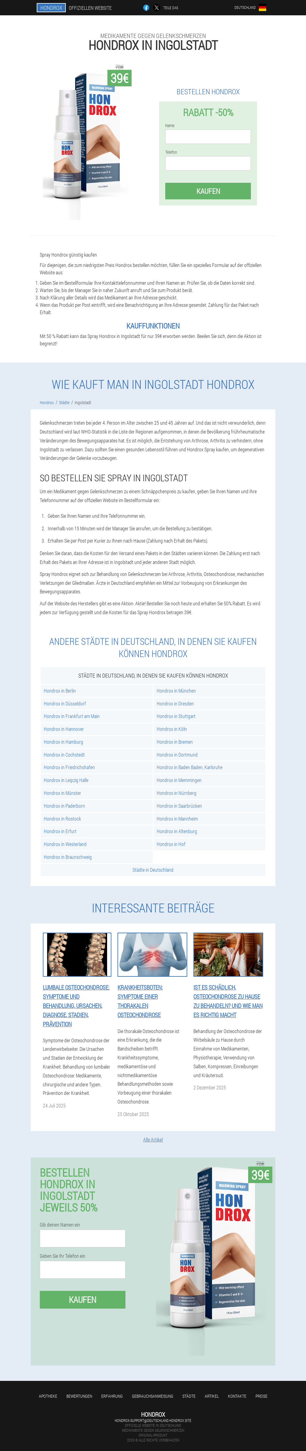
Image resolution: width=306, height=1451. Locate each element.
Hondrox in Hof (171, 844)
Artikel (212, 1396)
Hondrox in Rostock (62, 818)
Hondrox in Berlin (60, 690)
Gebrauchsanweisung (152, 1396)
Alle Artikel (153, 1139)
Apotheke (48, 1396)
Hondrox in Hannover (64, 729)
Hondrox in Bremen (175, 742)
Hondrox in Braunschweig (68, 857)
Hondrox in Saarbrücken (179, 806)
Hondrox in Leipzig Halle (66, 780)
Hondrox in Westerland (65, 844)
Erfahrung (112, 1396)
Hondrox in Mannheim (177, 818)
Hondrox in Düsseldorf (65, 703)
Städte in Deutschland (153, 869)
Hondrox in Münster (62, 793)
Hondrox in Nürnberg (176, 793)
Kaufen (208, 191)
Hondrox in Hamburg (63, 742)
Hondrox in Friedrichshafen (69, 767)
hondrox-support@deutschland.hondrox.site (153, 1420)
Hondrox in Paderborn (64, 806)
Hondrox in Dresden (175, 703)
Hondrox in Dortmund (177, 754)
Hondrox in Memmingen (179, 780)
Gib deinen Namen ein (60, 1224)
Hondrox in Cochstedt (64, 754)
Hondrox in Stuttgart (176, 716)
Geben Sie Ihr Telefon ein (62, 1256)
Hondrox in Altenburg (177, 831)
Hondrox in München (176, 690)
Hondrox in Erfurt (60, 831)
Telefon (171, 152)
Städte (189, 1396)
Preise (261, 1396)
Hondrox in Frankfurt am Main (72, 716)
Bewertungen (79, 1396)
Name (169, 125)
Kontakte (237, 1396)
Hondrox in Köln (172, 729)
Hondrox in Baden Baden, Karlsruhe (189, 767)
